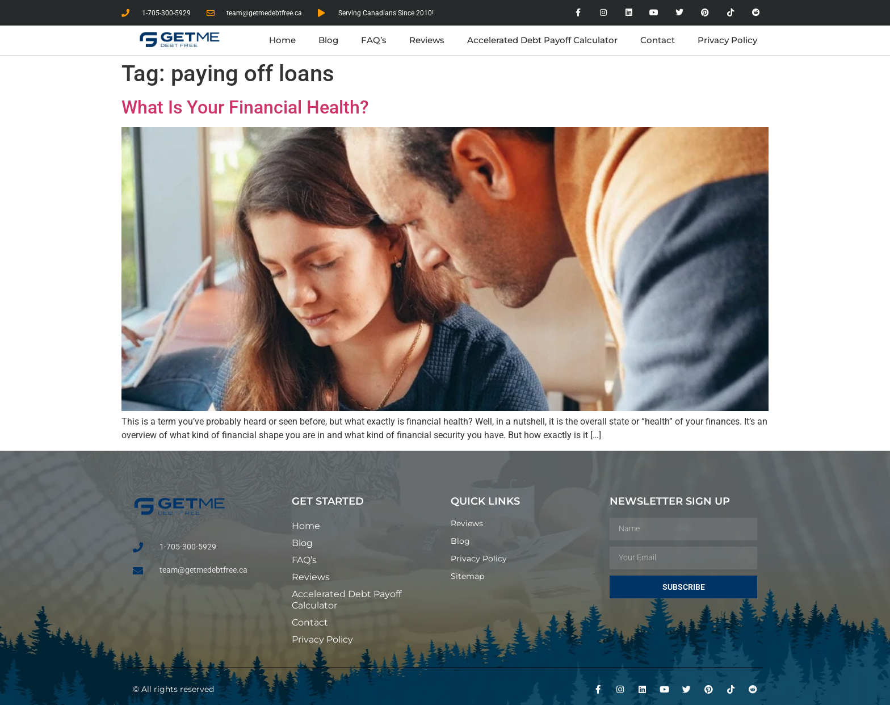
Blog (328, 40)
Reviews (426, 40)
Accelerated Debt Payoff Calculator (542, 40)
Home (282, 40)
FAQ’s (374, 40)
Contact (657, 40)
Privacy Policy (727, 40)
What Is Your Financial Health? (245, 107)
